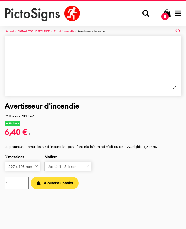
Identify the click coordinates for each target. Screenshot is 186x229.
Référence (13, 116)
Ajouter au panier (54, 183)
